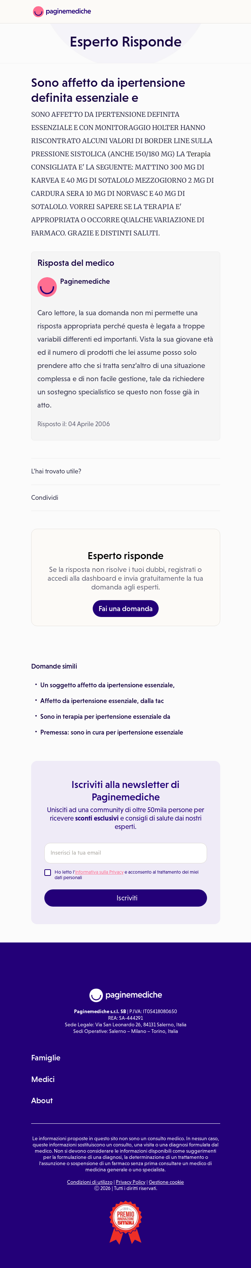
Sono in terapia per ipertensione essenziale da (105, 716)
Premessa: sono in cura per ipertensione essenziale (111, 732)
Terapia (199, 154)
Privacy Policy (130, 1182)
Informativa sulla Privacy (99, 872)
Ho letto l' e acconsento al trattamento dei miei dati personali (127, 875)
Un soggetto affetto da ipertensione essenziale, (107, 685)
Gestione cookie (166, 1182)
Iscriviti (127, 898)
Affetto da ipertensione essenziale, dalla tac (102, 700)
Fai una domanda (126, 609)
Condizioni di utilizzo (89, 1182)
